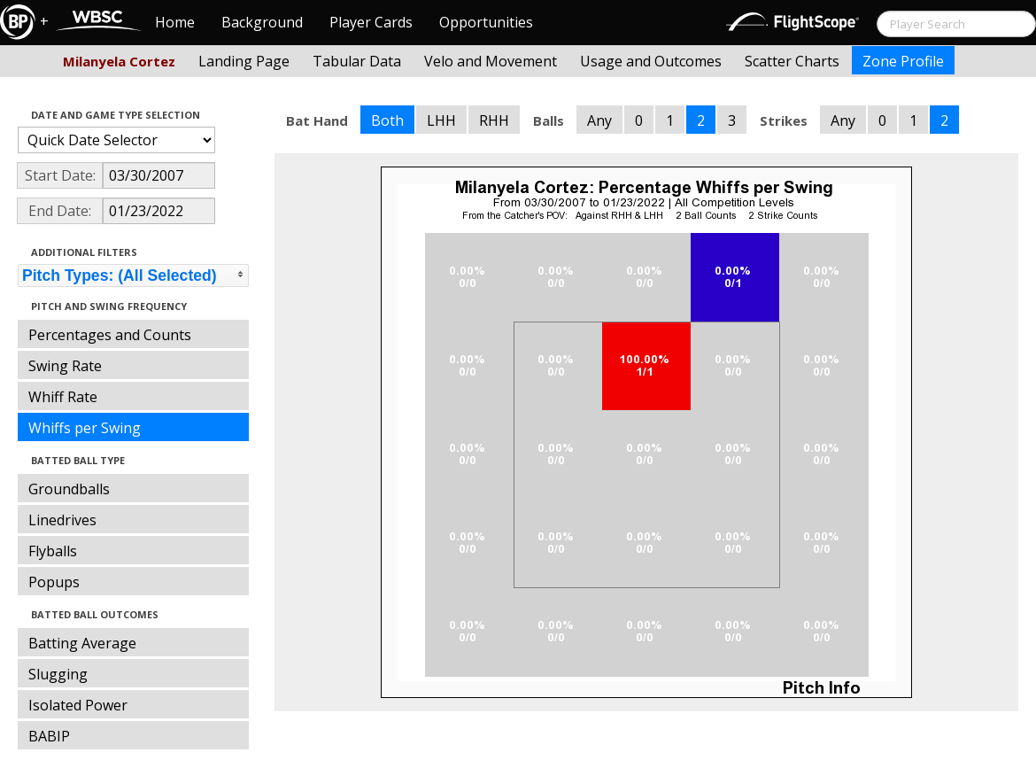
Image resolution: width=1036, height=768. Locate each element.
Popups (54, 582)
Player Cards (371, 22)
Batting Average (82, 643)
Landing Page (244, 61)
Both (387, 120)
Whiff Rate (62, 397)
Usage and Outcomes (651, 61)
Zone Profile (903, 61)
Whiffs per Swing (84, 428)
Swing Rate (65, 366)
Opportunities (486, 22)
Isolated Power (78, 705)
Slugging (58, 674)
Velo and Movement (490, 61)
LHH (441, 120)
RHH (494, 120)
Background (262, 22)
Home (175, 22)
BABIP (49, 736)
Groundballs (69, 489)
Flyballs (52, 551)
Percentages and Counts (109, 335)
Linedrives (62, 520)
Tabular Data (357, 61)
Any (599, 120)
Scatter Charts (792, 61)
